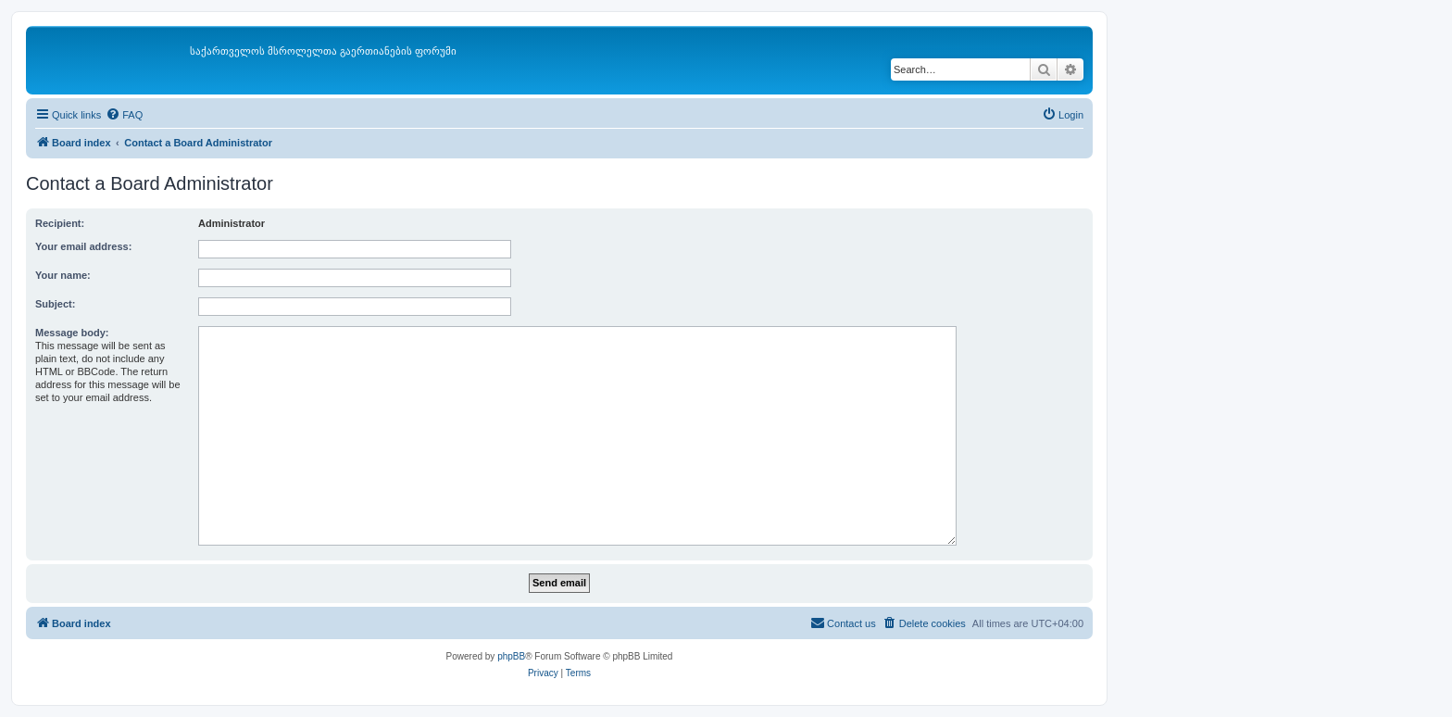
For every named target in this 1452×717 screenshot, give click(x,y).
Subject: (55, 303)
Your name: (63, 275)
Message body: (71, 332)
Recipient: (59, 223)
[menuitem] (124, 115)
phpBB (511, 656)
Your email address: (83, 246)
